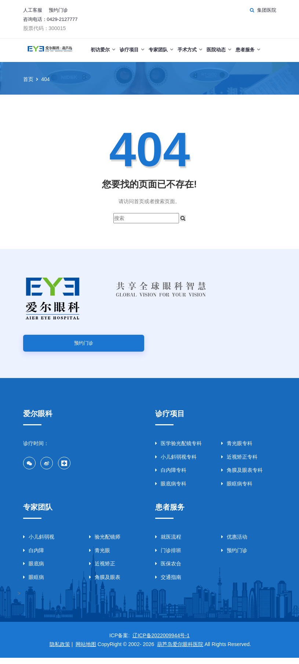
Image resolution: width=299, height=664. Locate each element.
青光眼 (99, 557)
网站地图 (86, 650)
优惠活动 (234, 543)
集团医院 (266, 10)
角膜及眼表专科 (242, 475)
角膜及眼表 (104, 583)
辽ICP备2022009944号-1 (161, 642)
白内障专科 (170, 475)
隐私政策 (60, 650)
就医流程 (168, 543)
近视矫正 (102, 570)
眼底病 (33, 570)
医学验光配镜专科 (178, 448)
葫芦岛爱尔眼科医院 (180, 650)
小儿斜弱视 (38, 543)
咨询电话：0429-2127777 (50, 19)
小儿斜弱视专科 (176, 462)
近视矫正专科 (239, 462)
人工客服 (32, 10)
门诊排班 (168, 557)
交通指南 (168, 583)
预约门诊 (58, 10)
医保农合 (168, 570)
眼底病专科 (170, 489)
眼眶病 (33, 583)
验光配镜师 (104, 543)
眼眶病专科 (236, 489)
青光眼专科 (236, 448)
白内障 (33, 557)
